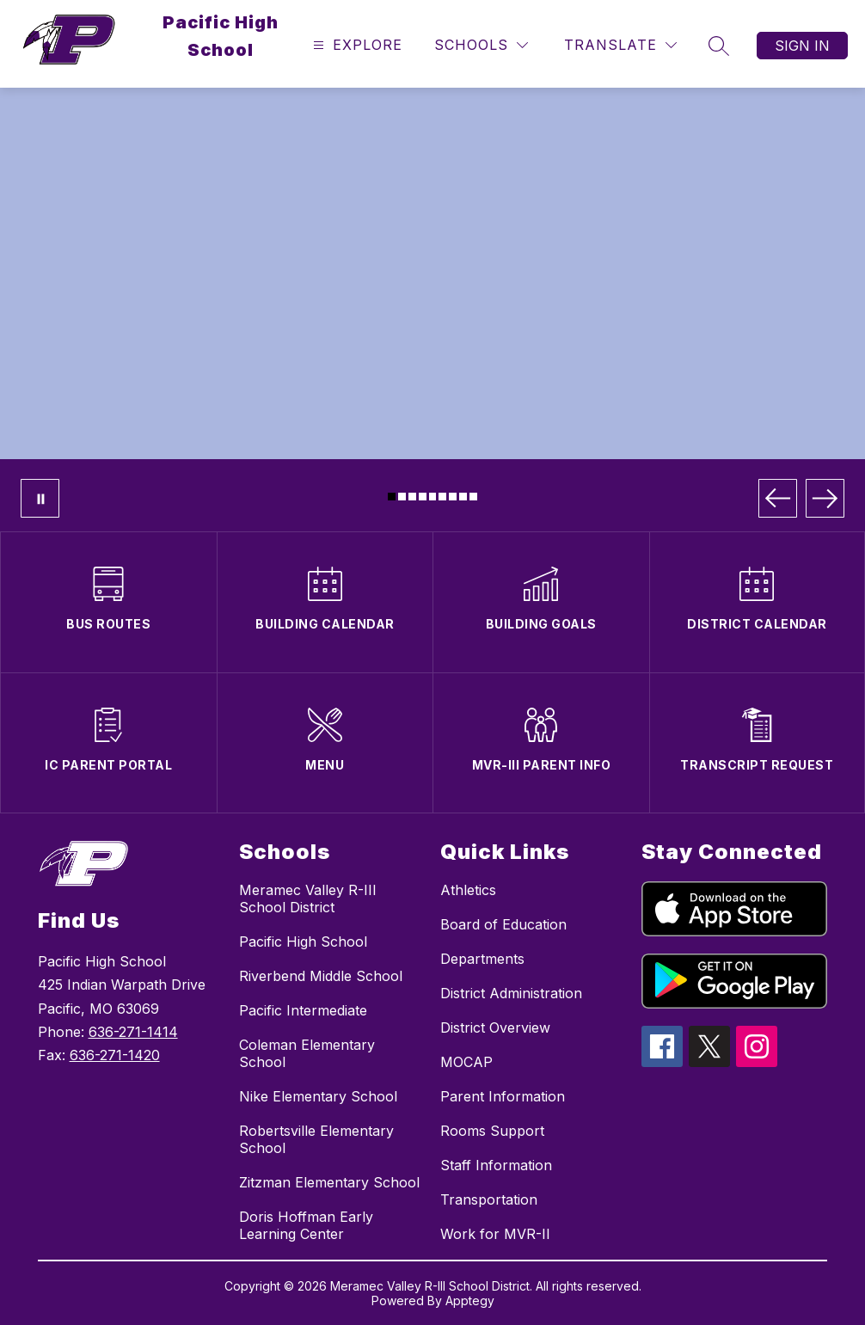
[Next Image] (825, 498)
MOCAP (466, 1061)
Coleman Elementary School (307, 1053)
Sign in (802, 45)
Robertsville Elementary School (316, 1139)
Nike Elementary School (318, 1096)
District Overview (495, 1027)
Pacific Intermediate (303, 1010)
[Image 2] (402, 496)
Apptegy (469, 1300)
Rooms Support (492, 1130)
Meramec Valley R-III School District (308, 898)
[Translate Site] (620, 45)
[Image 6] (442, 496)
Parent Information (502, 1096)
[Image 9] (473, 496)
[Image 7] (453, 496)
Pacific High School (303, 941)
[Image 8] (463, 496)
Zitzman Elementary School (329, 1182)
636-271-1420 (115, 1055)
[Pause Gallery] (40, 498)
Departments (482, 958)
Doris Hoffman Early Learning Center (306, 1225)
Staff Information (496, 1165)
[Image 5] (433, 496)
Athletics (468, 890)
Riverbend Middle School (320, 976)
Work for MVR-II (495, 1233)
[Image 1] (392, 496)
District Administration (511, 993)
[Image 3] (412, 496)
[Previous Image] (777, 498)
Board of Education (503, 924)
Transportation (488, 1199)
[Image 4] (422, 496)
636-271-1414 (133, 1031)
